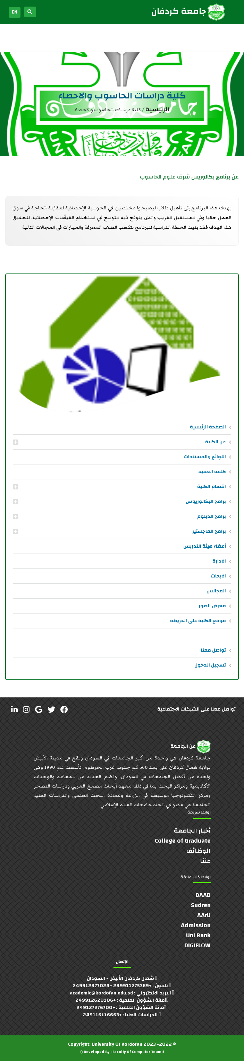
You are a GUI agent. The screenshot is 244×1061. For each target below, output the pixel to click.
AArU (204, 915)
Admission (196, 925)
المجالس (216, 590)
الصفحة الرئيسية (208, 427)
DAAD (203, 895)
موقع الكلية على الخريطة (198, 620)
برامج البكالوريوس (206, 501)
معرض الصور (212, 605)
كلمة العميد (212, 471)
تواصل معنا (213, 650)
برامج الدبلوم (211, 516)
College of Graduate (183, 840)
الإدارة (219, 561)
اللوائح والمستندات (205, 456)
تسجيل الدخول (210, 665)
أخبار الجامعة (192, 830)
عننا (205, 861)
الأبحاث (218, 576)
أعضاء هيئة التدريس (204, 546)
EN (14, 12)
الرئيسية (157, 109)
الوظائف (198, 850)
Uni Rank (198, 935)
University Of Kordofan (117, 1044)
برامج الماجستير (209, 531)
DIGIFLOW (197, 945)
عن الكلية (215, 441)
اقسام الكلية (211, 486)
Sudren (201, 905)
